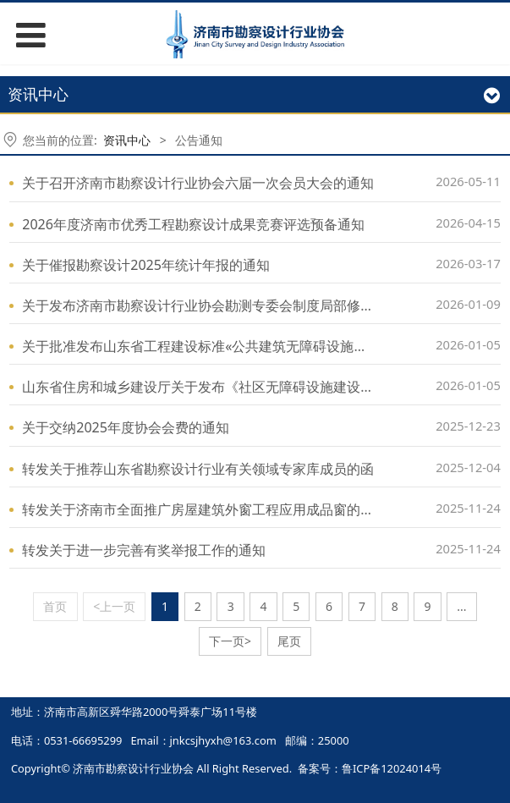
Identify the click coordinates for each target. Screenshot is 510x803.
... (461, 606)
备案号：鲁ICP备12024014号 (369, 768)
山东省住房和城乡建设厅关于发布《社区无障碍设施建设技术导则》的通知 (245, 386)
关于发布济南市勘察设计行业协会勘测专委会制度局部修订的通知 (218, 305)
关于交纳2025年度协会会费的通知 (125, 427)
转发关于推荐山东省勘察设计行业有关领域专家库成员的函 (198, 468)
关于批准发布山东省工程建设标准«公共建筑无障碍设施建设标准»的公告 (238, 346)
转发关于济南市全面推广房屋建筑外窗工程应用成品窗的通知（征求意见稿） (252, 509)
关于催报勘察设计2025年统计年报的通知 (146, 265)
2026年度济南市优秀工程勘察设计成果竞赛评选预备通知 (193, 224)
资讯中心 (127, 140)
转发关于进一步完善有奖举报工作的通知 (144, 550)
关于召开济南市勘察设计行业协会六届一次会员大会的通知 (198, 182)
